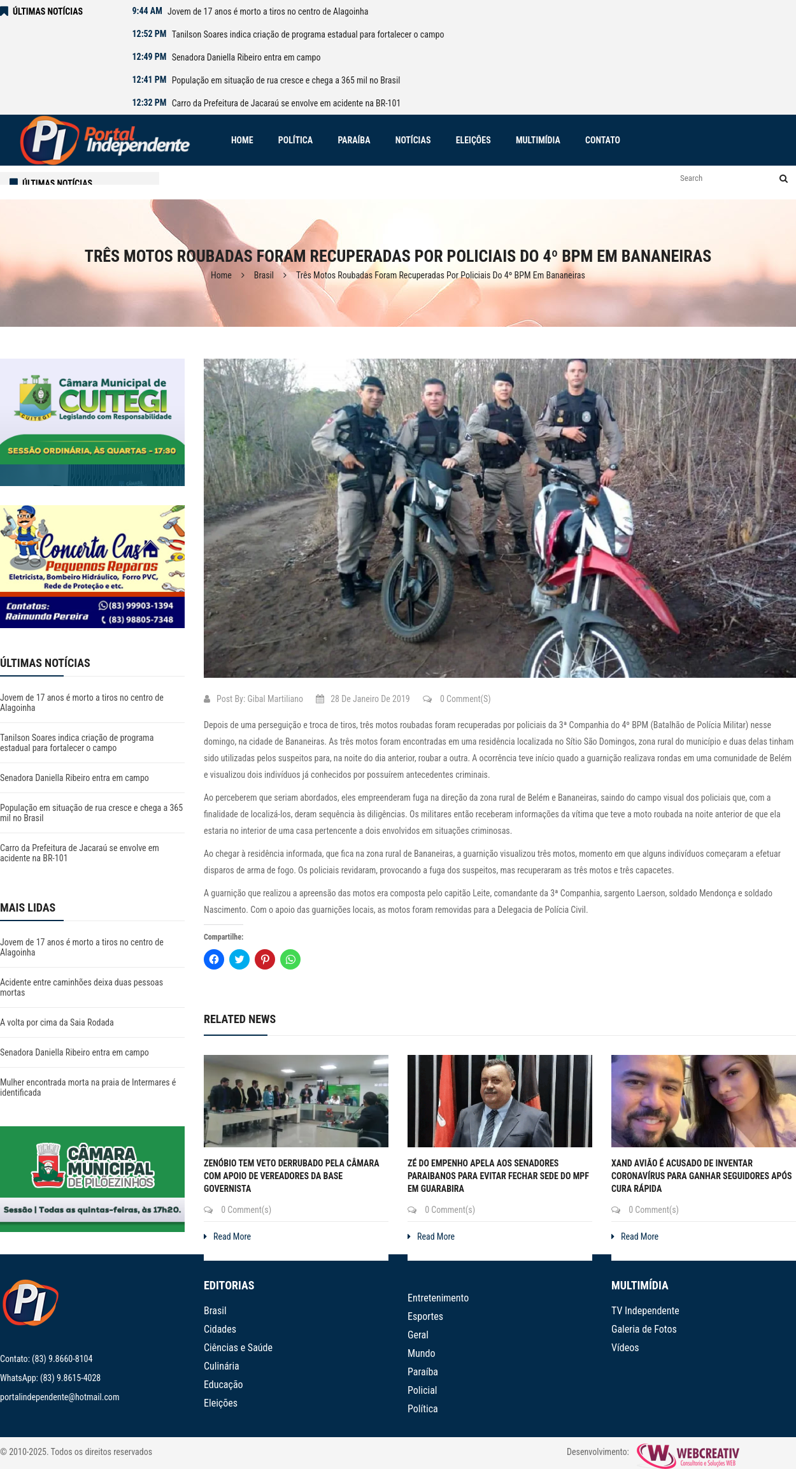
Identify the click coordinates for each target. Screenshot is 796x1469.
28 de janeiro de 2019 (363, 699)
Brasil (264, 275)
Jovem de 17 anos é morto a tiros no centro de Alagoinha (267, 11)
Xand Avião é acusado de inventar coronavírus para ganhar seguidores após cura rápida (701, 1176)
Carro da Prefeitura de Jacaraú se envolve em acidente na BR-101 (286, 103)
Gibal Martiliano (275, 699)
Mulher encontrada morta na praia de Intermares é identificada (88, 1087)
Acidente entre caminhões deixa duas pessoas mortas (81, 987)
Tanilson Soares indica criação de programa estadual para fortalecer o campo (308, 34)
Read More (227, 1236)
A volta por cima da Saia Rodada (57, 1022)
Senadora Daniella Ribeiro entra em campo (246, 57)
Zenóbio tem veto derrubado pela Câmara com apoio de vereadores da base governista (292, 1176)
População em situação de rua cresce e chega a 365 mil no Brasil (286, 80)
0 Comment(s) (457, 699)
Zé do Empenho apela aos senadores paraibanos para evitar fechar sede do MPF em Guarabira (498, 1176)
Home (221, 275)
